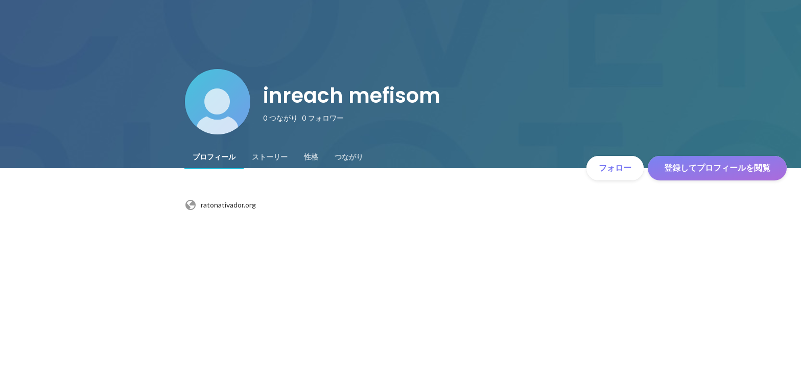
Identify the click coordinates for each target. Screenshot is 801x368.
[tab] (214, 157)
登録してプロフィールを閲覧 (717, 168)
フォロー (615, 168)
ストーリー (270, 157)
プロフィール (214, 157)
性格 (311, 157)
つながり (349, 157)
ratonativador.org (220, 205)
